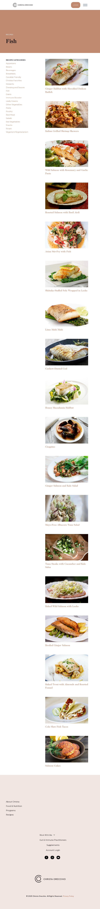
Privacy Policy (68, 896)
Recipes (10, 815)
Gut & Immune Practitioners (53, 840)
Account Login (53, 850)
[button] (85, 5)
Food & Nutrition (14, 806)
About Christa (12, 802)
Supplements (53, 845)
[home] (23, 5)
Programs (11, 810)
